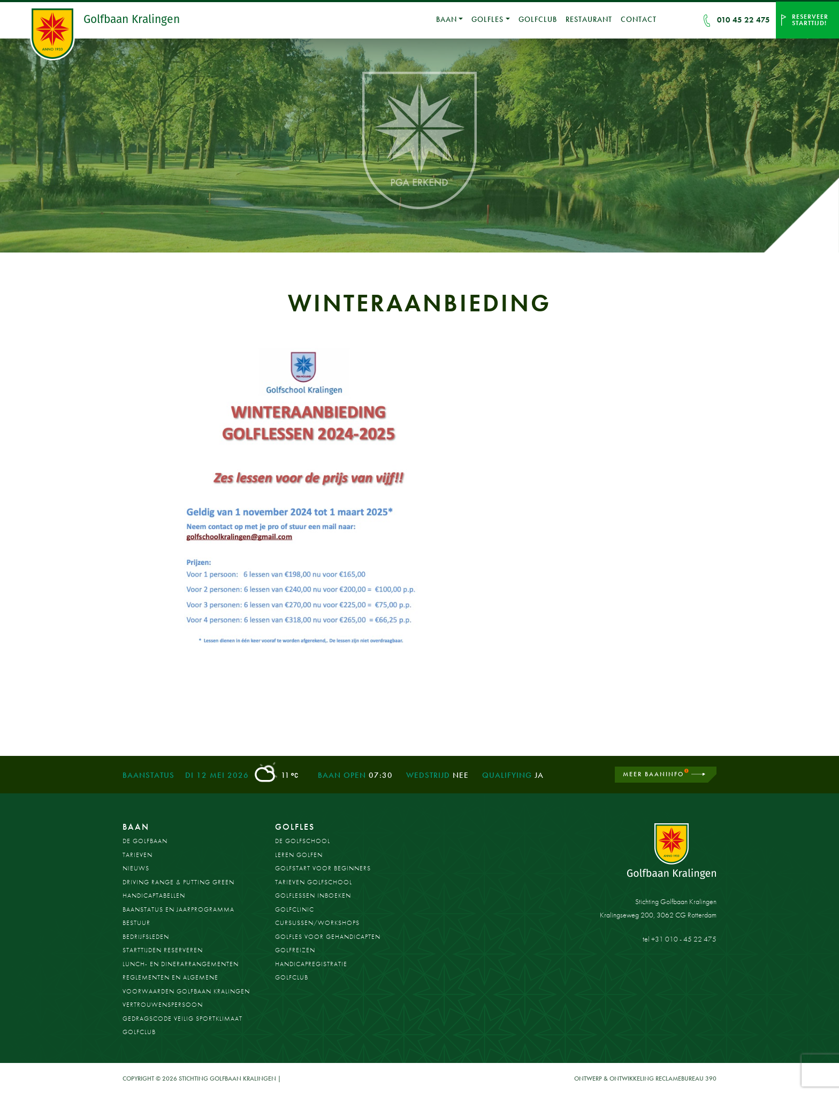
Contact (639, 19)
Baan (446, 19)
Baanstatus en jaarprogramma (178, 909)
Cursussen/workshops (317, 923)
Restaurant (589, 19)
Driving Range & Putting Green (178, 882)
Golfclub (537, 19)
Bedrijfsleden (146, 936)
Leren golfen (299, 855)
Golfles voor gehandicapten (327, 936)
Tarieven (137, 855)
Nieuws (136, 868)
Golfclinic (294, 909)
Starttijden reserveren (163, 950)
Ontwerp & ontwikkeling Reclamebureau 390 (645, 1078)
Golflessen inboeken (313, 895)
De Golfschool (302, 841)
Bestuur (136, 923)
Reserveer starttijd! (810, 19)
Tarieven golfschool (313, 882)
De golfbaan (145, 841)
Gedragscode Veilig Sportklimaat (182, 1018)
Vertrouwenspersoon (163, 1004)
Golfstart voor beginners (323, 868)
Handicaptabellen (154, 895)
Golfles (487, 19)
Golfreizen (295, 950)
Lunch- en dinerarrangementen (181, 964)
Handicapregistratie (311, 964)
